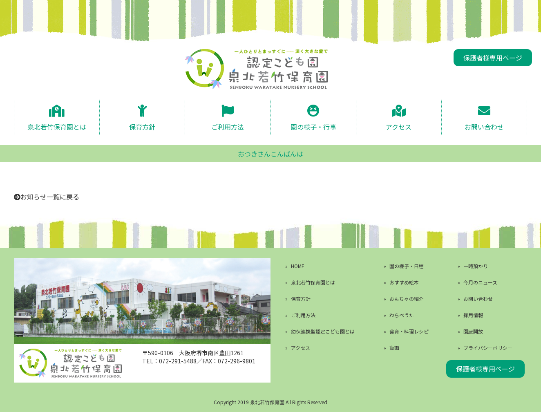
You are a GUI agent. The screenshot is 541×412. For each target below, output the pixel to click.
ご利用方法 (227, 126)
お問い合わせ (484, 126)
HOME (297, 265)
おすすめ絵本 (404, 282)
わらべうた (401, 314)
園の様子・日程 (406, 265)
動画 (394, 347)
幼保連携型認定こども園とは (323, 331)
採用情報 (473, 314)
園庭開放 (473, 331)
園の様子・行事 (313, 126)
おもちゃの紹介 (406, 298)
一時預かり (475, 265)
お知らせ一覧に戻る (49, 197)
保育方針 (142, 126)
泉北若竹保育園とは (56, 126)
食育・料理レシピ (409, 331)
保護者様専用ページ (492, 58)
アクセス (398, 126)
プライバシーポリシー (487, 347)
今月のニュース (480, 282)
